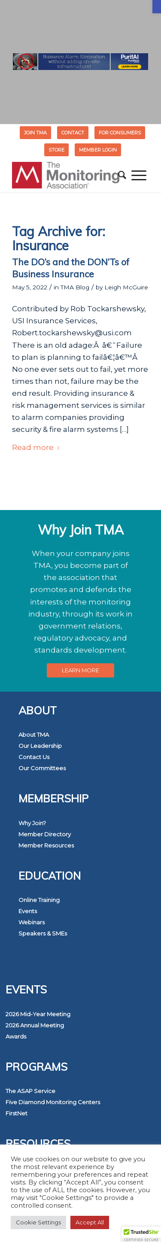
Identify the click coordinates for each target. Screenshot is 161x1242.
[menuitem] (36, 132)
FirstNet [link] (16, 1113)
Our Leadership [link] (40, 745)
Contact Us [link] (33, 756)
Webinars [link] (31, 922)
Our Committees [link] (42, 768)
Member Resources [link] (46, 845)
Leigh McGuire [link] (126, 287)
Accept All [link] (90, 1222)
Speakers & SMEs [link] (42, 933)
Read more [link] (37, 447)
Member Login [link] (98, 150)
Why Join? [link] (32, 823)
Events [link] (27, 911)
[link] (156, 6)
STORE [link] (56, 150)
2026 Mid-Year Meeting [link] (38, 1014)
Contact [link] (72, 133)
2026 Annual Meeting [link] (35, 1025)
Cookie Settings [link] (38, 1222)
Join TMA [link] (35, 133)
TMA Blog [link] (75, 287)
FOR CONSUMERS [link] (120, 133)
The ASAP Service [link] (30, 1090)
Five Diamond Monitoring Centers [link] (53, 1102)
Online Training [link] (39, 899)
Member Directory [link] (44, 834)
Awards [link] (16, 1036)
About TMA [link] (33, 734)
